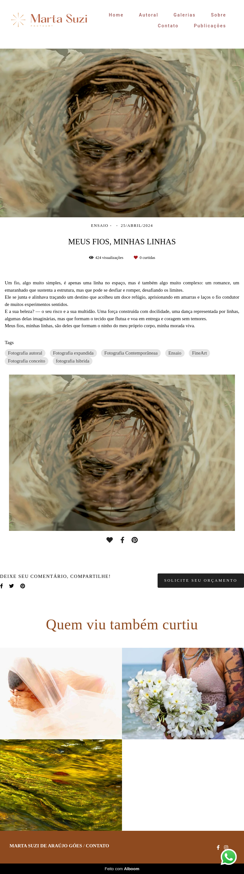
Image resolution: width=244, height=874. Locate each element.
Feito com (122, 868)
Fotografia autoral (25, 353)
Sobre (218, 14)
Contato (168, 25)
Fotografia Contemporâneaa (131, 353)
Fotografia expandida (73, 353)
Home (116, 14)
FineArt (199, 353)
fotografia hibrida (72, 360)
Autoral (148, 14)
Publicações (210, 25)
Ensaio (174, 353)
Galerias (184, 14)
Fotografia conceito (26, 360)
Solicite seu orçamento (200, 580)
